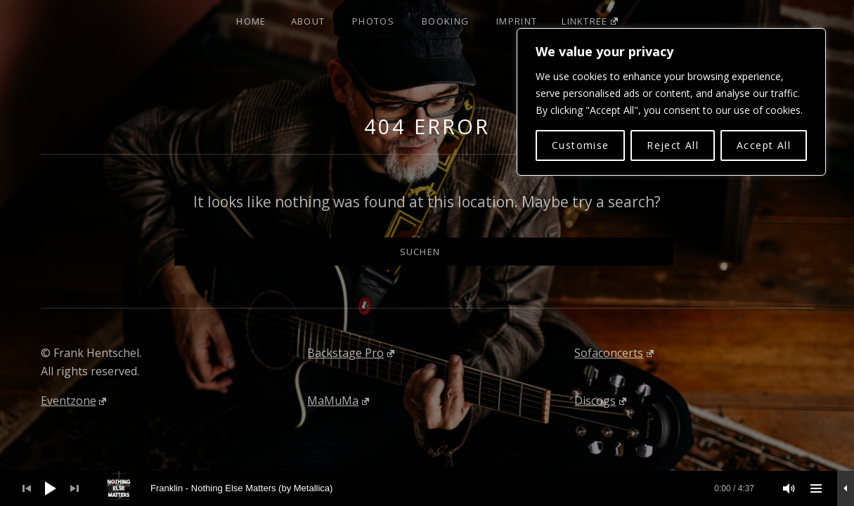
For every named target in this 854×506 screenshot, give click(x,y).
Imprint (516, 21)
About (308, 21)
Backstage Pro (350, 353)
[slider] (434, 488)
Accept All (764, 145)
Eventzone (74, 400)
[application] (427, 488)
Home (251, 21)
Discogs (600, 400)
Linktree (589, 21)
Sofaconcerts (614, 353)
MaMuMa (338, 400)
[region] (671, 102)
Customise (580, 145)
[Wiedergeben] (50, 488)
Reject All (673, 145)
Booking (445, 21)
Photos (373, 21)
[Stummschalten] (789, 488)
